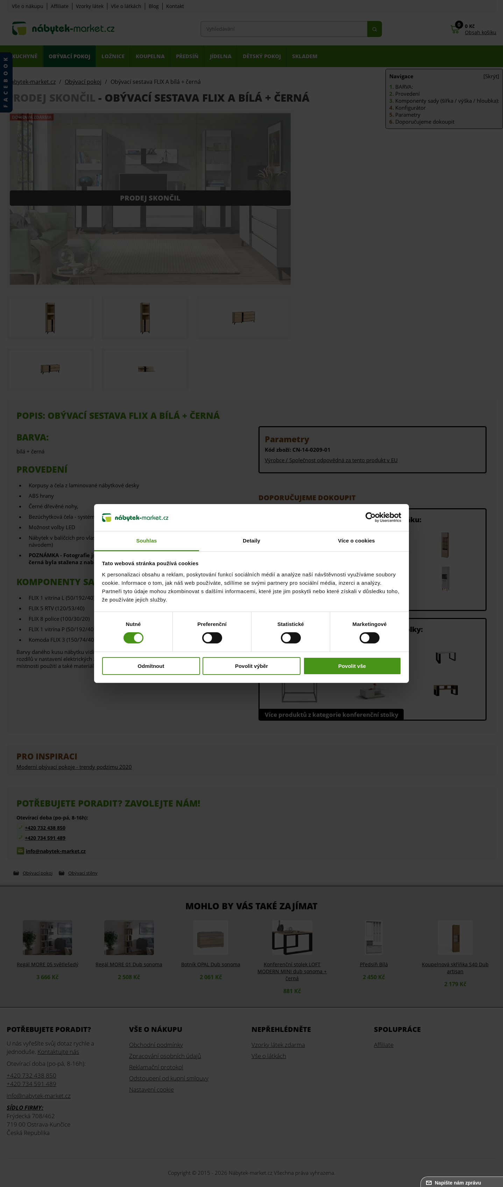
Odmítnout (151, 666)
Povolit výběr (251, 666)
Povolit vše (352, 666)
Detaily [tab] (251, 541)
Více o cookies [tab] (356, 541)
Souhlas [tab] (146, 541)
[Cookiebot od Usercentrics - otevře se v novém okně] (370, 517)
